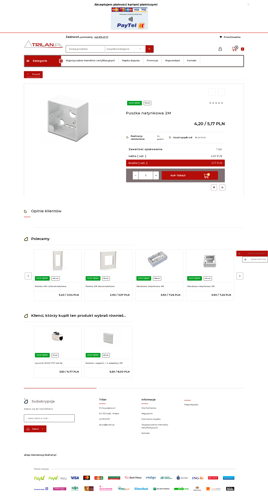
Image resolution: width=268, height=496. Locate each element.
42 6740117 (104, 419)
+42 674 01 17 (101, 37)
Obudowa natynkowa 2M (201, 286)
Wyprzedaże (172, 60)
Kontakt (191, 60)
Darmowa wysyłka (151, 419)
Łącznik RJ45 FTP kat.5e (48, 363)
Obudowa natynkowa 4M (150, 286)
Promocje (152, 60)
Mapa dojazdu (191, 404)
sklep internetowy (34, 455)
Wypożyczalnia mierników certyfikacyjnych (90, 60)
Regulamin (147, 413)
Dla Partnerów (149, 408)
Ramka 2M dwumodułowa (100, 286)
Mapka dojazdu (131, 60)
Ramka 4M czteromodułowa (50, 286)
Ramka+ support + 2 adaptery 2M (104, 363)
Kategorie (36, 60)
